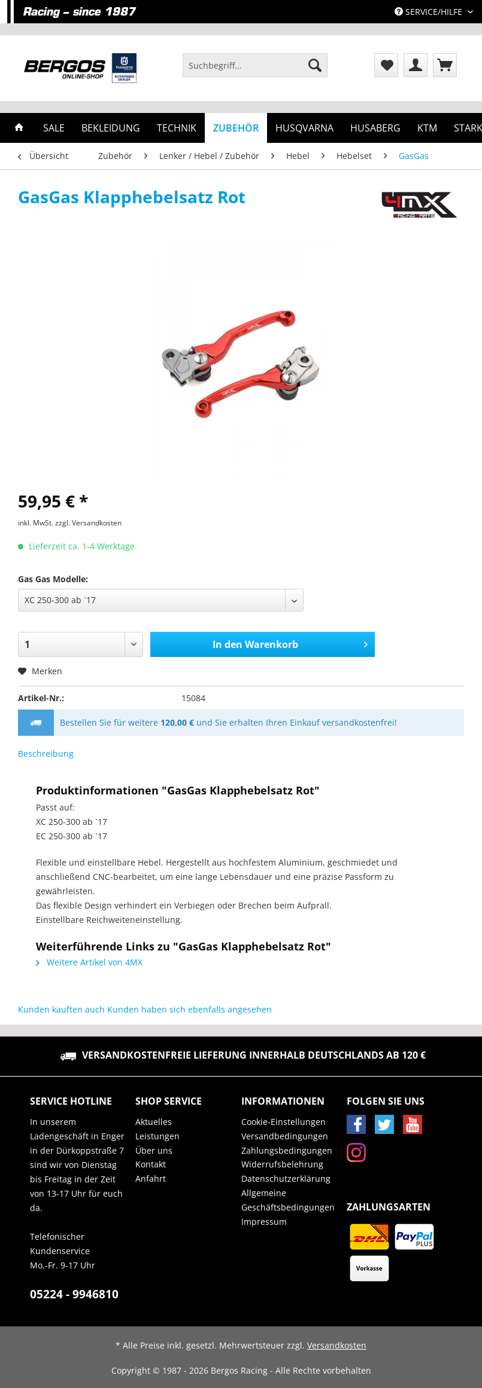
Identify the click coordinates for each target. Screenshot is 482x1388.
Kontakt (150, 1164)
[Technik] (176, 128)
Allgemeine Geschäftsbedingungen (288, 1200)
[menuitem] (255, 70)
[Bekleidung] (110, 128)
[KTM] (427, 128)
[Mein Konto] (416, 65)
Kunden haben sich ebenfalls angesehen (189, 1009)
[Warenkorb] (445, 65)
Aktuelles (153, 1121)
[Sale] (54, 128)
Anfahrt (150, 1178)
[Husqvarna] (304, 128)
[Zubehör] (236, 128)
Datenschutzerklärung (286, 1178)
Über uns (153, 1150)
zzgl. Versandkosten (88, 523)
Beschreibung (46, 753)
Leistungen (157, 1136)
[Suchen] (315, 65)
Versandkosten (336, 1345)
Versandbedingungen (284, 1136)
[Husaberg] (375, 128)
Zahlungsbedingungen (286, 1150)
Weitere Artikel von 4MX (89, 962)
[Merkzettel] (386, 65)
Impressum (264, 1221)
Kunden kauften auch (61, 1009)
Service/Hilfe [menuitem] (430, 11)
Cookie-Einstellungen (283, 1121)
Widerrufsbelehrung (282, 1164)
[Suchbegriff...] (255, 65)
